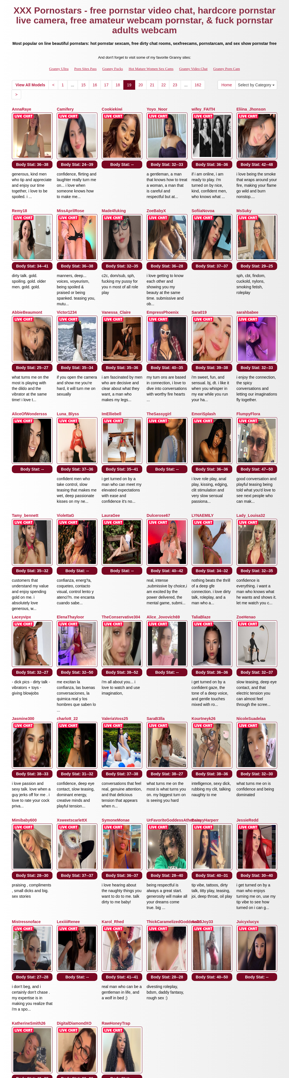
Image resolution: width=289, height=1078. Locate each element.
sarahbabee (248, 281)
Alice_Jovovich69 (163, 539)
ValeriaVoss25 (115, 625)
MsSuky (244, 195)
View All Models (30, 85)
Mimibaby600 (24, 711)
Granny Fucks (112, 69)
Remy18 (19, 195)
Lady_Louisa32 (251, 453)
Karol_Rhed (113, 797)
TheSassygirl (158, 367)
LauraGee (111, 453)
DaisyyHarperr (205, 711)
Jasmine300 (23, 625)
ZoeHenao (246, 539)
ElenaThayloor (70, 539)
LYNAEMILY (203, 453)
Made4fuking (114, 195)
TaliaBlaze (201, 539)
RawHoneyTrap (116, 883)
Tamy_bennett (25, 453)
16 (95, 85)
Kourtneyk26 (204, 625)
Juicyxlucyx (248, 797)
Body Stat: (32, 149)
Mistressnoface (26, 797)
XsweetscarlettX (72, 711)
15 (83, 85)
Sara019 (199, 281)
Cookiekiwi (112, 109)
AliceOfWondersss (29, 367)
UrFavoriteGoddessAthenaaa (173, 711)
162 (198, 85)
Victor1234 (67, 281)
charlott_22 (67, 625)
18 (117, 85)
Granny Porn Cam (226, 69)
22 (163, 85)
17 (106, 85)
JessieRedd (248, 711)
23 (175, 85)
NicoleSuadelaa (251, 625)
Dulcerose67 (158, 453)
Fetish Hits (165, 1070)
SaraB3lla (155, 625)
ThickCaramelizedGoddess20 (174, 797)
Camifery (65, 109)
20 (141, 85)
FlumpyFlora (248, 367)
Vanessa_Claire (116, 281)
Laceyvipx (21, 539)
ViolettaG (65, 453)
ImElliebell (111, 367)
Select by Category (256, 85)
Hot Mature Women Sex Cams (151, 69)
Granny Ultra (59, 69)
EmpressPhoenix (162, 281)
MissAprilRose (70, 195)
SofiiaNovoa (203, 195)
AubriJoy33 (202, 797)
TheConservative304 (121, 539)
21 (152, 85)
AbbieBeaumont (27, 281)
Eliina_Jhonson (251, 109)
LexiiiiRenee (68, 797)
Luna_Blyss (68, 367)
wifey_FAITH (203, 109)
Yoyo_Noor (156, 109)
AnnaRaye (21, 109)
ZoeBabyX (156, 195)
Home (226, 85)
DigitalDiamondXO (74, 883)
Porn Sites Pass (85, 69)
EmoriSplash (204, 367)
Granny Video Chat (193, 69)
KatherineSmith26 (28, 883)
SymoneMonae (116, 711)
